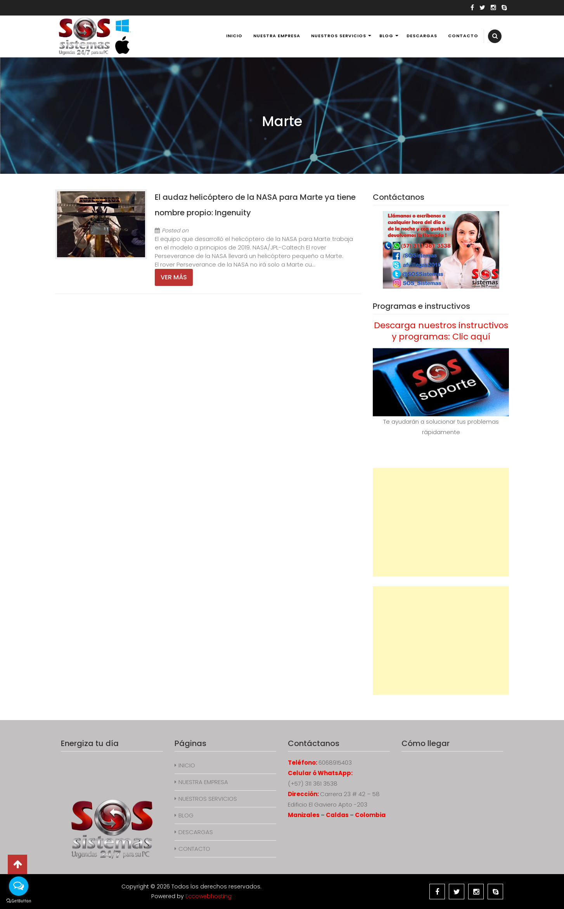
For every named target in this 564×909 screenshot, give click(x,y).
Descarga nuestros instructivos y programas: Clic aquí (441, 331)
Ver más (174, 277)
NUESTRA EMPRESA (276, 36)
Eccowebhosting (208, 896)
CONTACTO (463, 36)
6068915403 (335, 762)
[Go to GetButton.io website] (18, 901)
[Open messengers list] (18, 886)
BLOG (386, 36)
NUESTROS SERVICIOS (338, 36)
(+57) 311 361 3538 (312, 783)
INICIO (234, 36)
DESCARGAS (422, 36)
